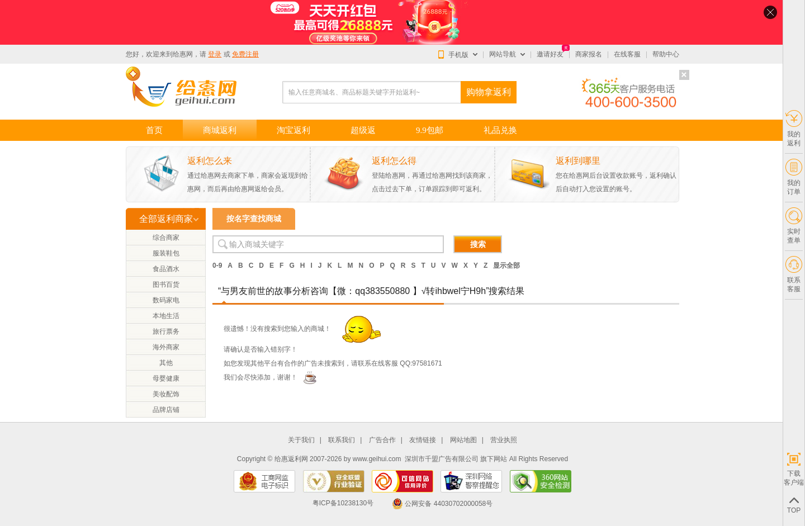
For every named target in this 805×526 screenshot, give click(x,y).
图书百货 (166, 284)
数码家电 (166, 300)
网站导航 (502, 54)
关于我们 (301, 440)
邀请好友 (550, 54)
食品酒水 (166, 269)
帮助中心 (665, 54)
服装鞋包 (166, 253)
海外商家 (166, 347)
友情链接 (422, 440)
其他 (166, 363)
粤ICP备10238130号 (342, 504)
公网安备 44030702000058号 (442, 504)
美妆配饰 (166, 394)
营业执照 (503, 440)
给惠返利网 (291, 459)
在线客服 (627, 54)
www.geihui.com (377, 459)
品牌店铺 (166, 410)
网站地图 (463, 440)
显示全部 (506, 265)
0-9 (217, 265)
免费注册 (245, 54)
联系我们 (341, 440)
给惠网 (183, 54)
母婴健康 (166, 378)
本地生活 (166, 316)
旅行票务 (166, 331)
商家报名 (588, 54)
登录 (214, 54)
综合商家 (166, 237)
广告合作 (382, 440)
